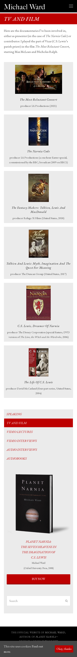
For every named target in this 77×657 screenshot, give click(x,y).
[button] (71, 6)
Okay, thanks (64, 649)
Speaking (14, 414)
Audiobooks (17, 458)
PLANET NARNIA (46, 636)
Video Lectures (20, 432)
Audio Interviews (22, 450)
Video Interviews (22, 441)
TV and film (17, 423)
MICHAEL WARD (55, 632)
